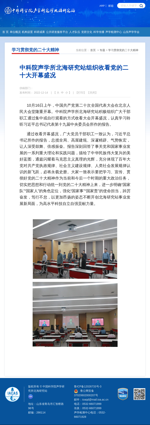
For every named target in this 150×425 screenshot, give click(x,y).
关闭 (92, 92)
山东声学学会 (131, 31)
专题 (102, 50)
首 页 (5, 31)
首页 (93, 50)
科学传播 (98, 31)
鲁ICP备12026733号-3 (87, 386)
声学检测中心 (113, 31)
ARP (102, 6)
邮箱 (110, 6)
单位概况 (15, 31)
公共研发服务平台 (57, 31)
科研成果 (39, 31)
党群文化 (86, 31)
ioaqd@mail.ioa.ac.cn (95, 399)
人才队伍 (74, 31)
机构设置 (27, 31)
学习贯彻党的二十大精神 (123, 50)
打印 (80, 92)
